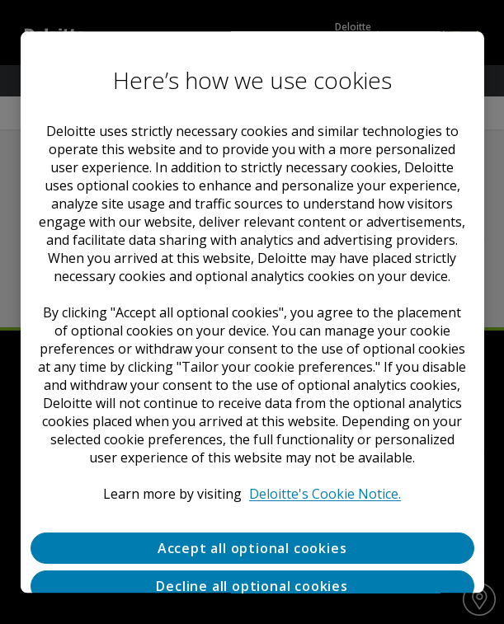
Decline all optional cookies (251, 586)
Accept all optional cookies (252, 548)
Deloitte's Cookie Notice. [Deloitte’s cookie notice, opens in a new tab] (325, 494)
